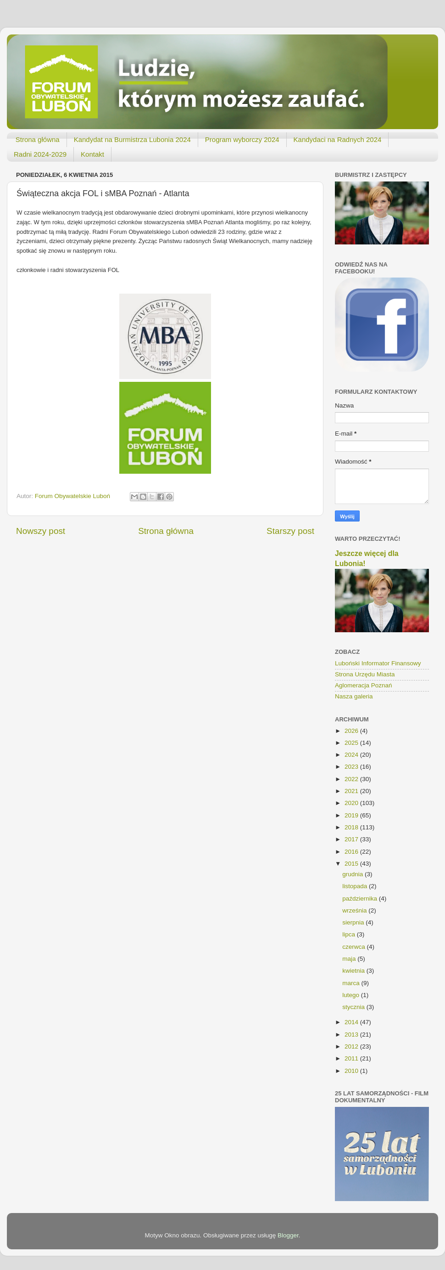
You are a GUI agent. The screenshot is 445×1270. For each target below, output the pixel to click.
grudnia (353, 874)
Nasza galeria (354, 696)
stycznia (354, 1007)
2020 (352, 802)
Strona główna (38, 139)
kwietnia (354, 970)
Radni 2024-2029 (40, 154)
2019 (352, 815)
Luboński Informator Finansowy (378, 663)
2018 (352, 827)
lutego (351, 995)
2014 (352, 1022)
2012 (352, 1046)
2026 (352, 730)
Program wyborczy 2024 (242, 139)
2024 (352, 754)
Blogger (288, 1235)
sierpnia (354, 922)
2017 (352, 839)
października (360, 898)
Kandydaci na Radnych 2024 (338, 139)
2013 (352, 1034)
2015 (352, 863)
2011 (352, 1058)
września (355, 910)
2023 (352, 766)
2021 (352, 791)
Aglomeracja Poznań (363, 685)
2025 (352, 742)
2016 (352, 851)
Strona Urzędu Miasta (365, 674)
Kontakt (92, 154)
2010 (352, 1070)
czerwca (354, 946)
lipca (349, 934)
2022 (352, 779)
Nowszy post (40, 531)
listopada (355, 886)
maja (349, 958)
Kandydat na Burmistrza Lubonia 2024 (132, 139)
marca (351, 983)
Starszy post (290, 531)
